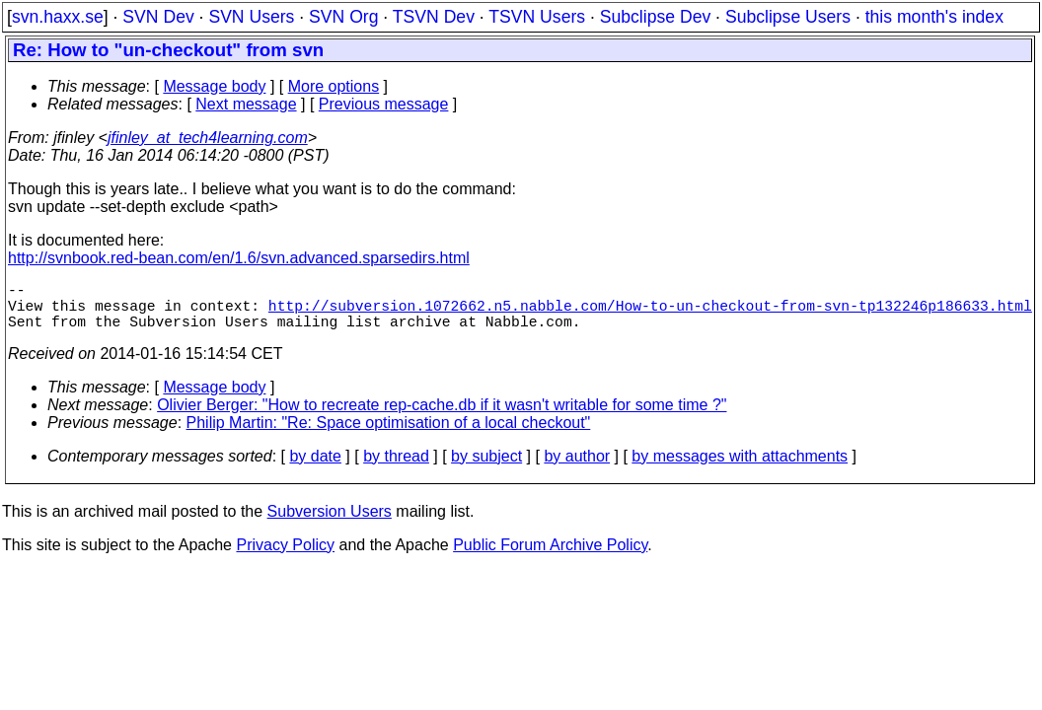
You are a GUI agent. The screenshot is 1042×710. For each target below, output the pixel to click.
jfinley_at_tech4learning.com (208, 137)
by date (314, 468)
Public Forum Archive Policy (550, 556)
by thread (396, 468)
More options (334, 86)
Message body (214, 86)
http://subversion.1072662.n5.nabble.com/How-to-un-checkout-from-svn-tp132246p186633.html (650, 312)
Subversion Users (329, 523)
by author (577, 468)
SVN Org (343, 17)
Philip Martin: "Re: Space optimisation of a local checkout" (388, 434)
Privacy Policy (285, 556)
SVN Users (251, 17)
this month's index (934, 17)
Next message (245, 104)
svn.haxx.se (58, 17)
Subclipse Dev (655, 17)
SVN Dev (157, 17)
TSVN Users (536, 17)
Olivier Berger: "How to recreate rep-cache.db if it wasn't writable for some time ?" (441, 416)
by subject (486, 468)
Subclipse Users (788, 17)
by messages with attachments (740, 468)
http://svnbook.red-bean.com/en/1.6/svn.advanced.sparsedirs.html (239, 257)
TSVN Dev (434, 17)
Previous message (384, 104)
